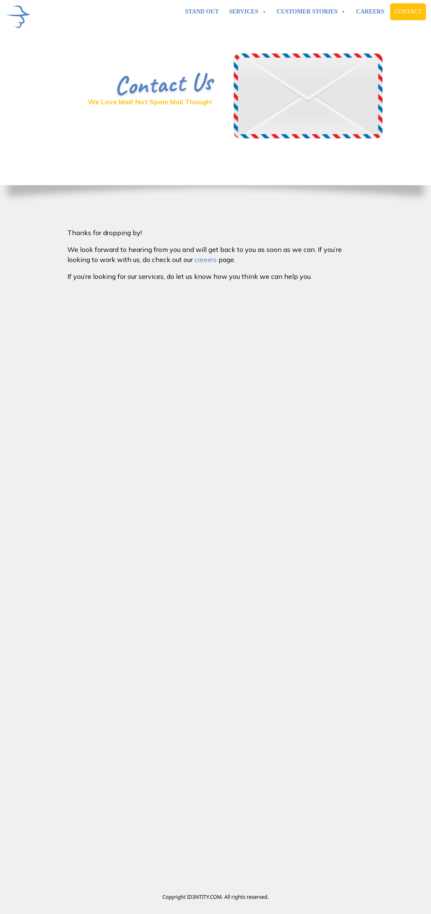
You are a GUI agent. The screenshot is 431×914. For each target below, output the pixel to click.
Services (248, 11)
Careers (370, 11)
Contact (408, 11)
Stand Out (202, 11)
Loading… (215, 569)
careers (205, 259)
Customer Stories (311, 11)
